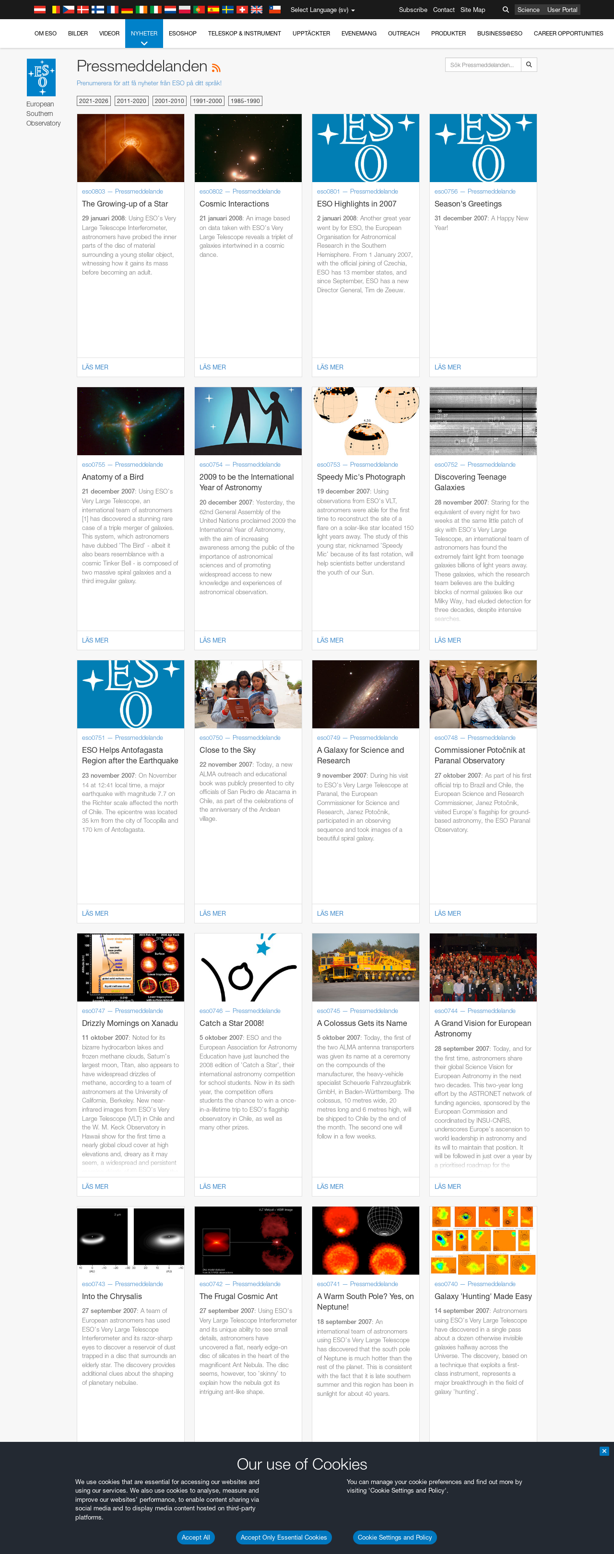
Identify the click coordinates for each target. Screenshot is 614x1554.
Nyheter (144, 39)
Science (529, 9)
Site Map (472, 9)
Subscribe (413, 9)
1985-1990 (245, 100)
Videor (109, 33)
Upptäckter (311, 33)
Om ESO (46, 33)
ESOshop (183, 33)
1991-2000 (207, 100)
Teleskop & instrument (244, 33)
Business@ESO (499, 33)
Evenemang (359, 33)
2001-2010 (169, 100)
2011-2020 (131, 100)
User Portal (562, 9)
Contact (444, 9)
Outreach (404, 33)
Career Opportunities (568, 33)
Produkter (448, 33)
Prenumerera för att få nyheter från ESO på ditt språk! (149, 83)
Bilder (78, 33)
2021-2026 (93, 100)
